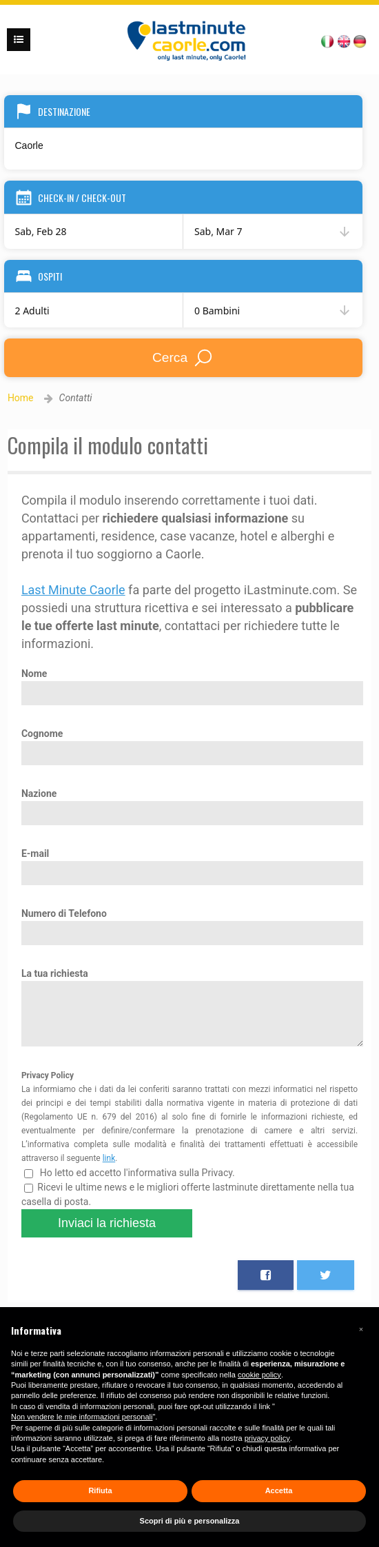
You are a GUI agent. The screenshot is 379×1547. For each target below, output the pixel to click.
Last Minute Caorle (73, 590)
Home (21, 397)
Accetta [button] (279, 1490)
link (109, 1168)
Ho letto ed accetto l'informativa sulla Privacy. (129, 1183)
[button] (361, 1329)
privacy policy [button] (267, 1438)
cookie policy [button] (259, 1375)
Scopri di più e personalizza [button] (190, 1521)
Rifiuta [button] (100, 1490)
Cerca (183, 357)
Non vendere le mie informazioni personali (81, 1417)
